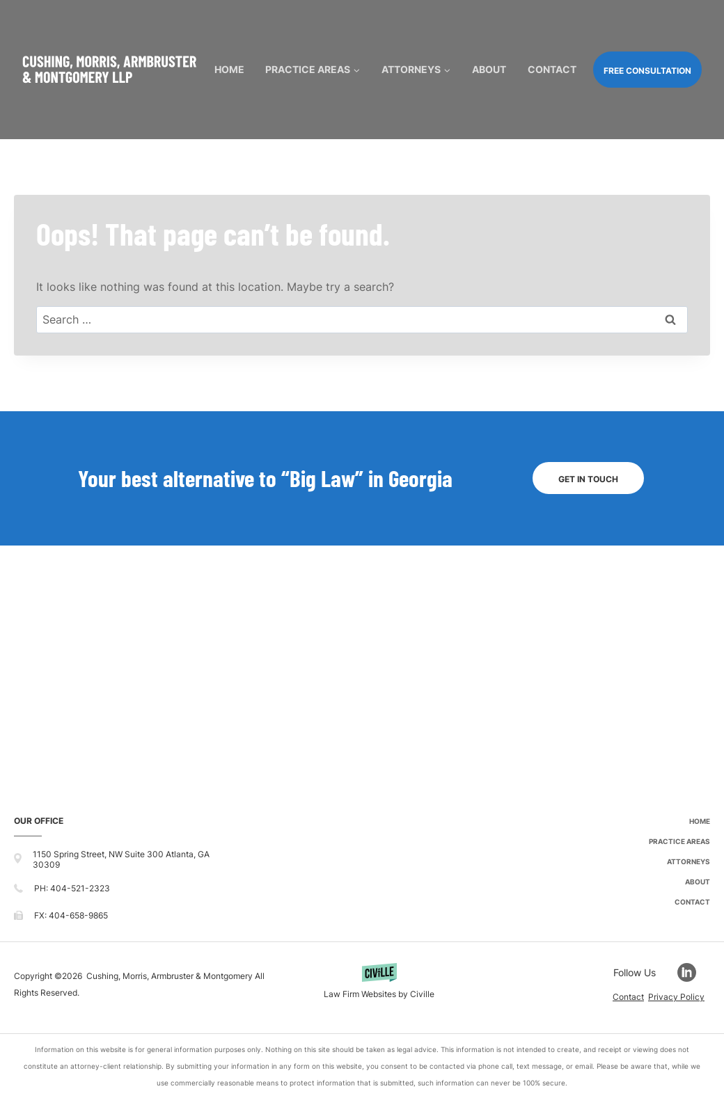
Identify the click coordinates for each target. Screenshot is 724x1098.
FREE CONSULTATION (647, 70)
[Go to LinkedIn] (693, 972)
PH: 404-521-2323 (72, 888)
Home (229, 69)
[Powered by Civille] (379, 984)
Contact (552, 69)
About (489, 69)
